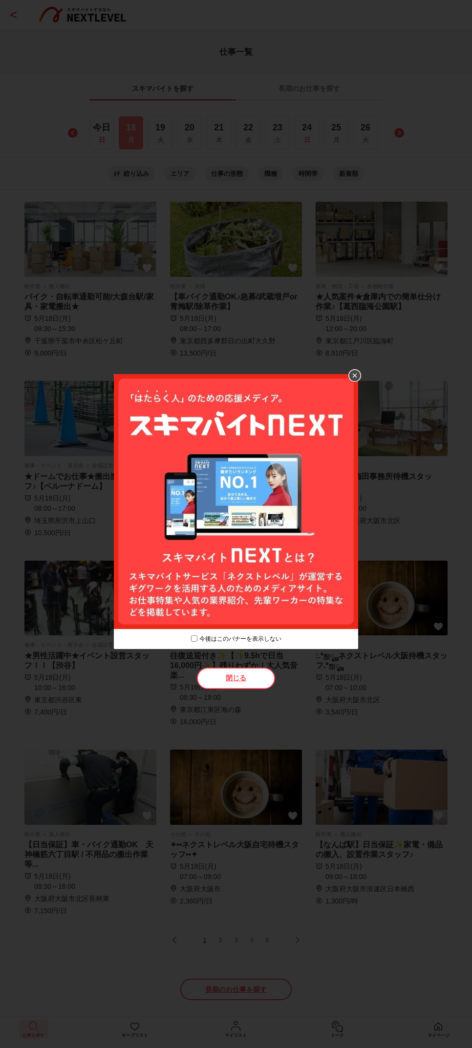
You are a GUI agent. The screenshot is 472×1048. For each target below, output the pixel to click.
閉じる (236, 678)
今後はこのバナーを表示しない (240, 639)
